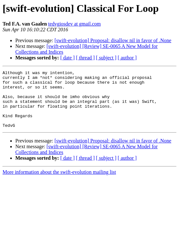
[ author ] (127, 57)
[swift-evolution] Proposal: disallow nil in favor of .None (113, 40)
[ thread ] (85, 57)
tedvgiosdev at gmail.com (74, 24)
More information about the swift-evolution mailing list (59, 183)
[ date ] (67, 57)
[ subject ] (106, 57)
